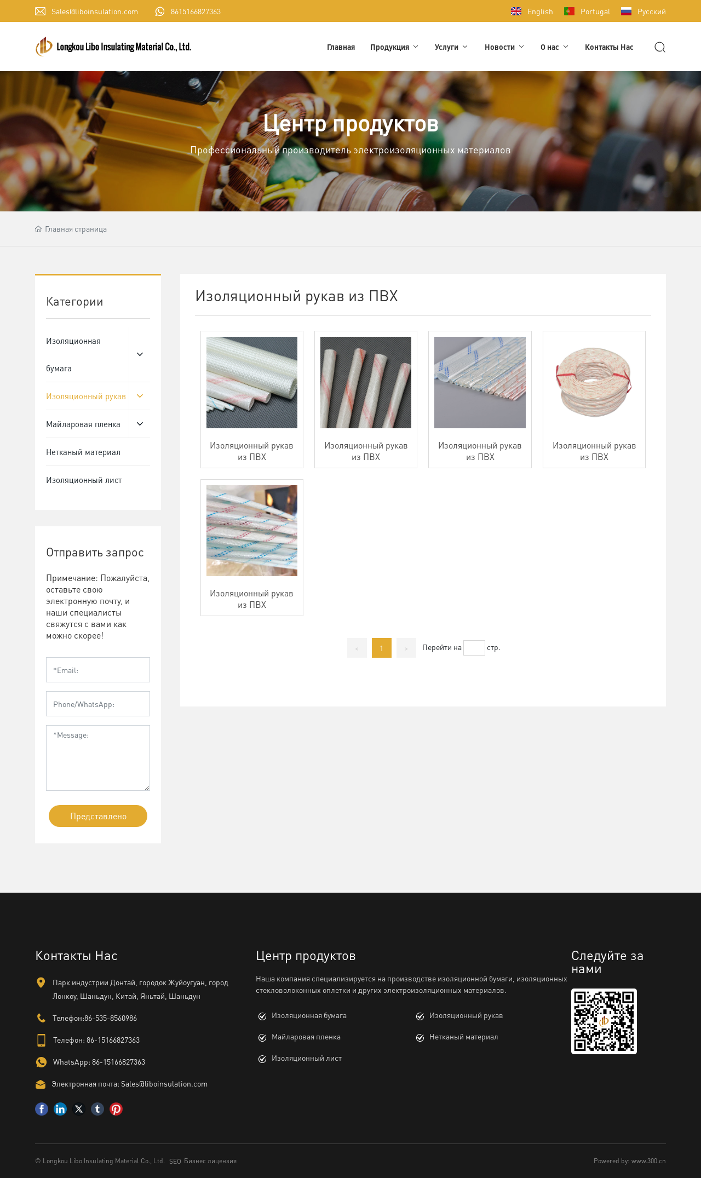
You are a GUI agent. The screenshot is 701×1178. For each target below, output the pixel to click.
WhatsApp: (71, 1061)
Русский (651, 11)
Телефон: (69, 1039)
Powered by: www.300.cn (630, 1161)
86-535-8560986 (110, 1017)
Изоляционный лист (307, 1057)
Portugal (595, 11)
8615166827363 (196, 11)
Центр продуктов (350, 122)
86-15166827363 (113, 1039)
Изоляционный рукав (466, 1015)
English (540, 11)
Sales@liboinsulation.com (94, 11)
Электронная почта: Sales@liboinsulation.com (129, 1083)
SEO (175, 1161)
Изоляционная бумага (309, 1015)
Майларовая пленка (306, 1036)
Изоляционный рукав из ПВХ (252, 450)
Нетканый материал (463, 1036)
